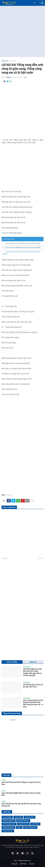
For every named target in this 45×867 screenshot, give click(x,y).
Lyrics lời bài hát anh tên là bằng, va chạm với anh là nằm (23, 243)
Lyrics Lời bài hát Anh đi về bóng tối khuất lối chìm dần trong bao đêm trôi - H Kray (33, 703)
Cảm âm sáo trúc (23, 820)
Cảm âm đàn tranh (9, 824)
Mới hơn (5, 558)
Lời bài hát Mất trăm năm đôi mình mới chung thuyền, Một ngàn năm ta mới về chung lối (32, 672)
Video (19, 827)
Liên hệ (31, 864)
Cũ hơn (40, 558)
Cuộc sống (18, 817)
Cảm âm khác (29, 817)
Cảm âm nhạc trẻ (8, 820)
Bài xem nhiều (12, 662)
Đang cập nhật (8, 831)
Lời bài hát (12, 61)
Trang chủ (5, 61)
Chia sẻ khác (7, 817)
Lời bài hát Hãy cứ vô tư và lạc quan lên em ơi (33, 686)
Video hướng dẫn (30, 827)
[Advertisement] (22, 31)
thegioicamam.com (24, 861)
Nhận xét (33, 662)
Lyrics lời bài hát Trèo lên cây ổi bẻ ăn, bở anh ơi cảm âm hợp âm (21, 805)
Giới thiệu (23, 864)
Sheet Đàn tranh (8, 827)
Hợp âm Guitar (23, 824)
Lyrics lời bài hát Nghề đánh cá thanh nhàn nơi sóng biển (23, 247)
